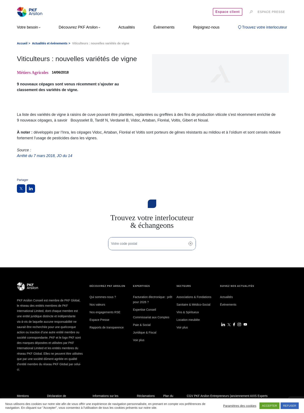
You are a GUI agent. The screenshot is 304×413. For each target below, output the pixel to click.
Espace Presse (99, 319)
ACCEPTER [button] (269, 405)
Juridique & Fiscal (144, 332)
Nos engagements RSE (105, 312)
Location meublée (188, 319)
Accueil (22, 43)
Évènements (228, 304)
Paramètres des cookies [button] (239, 406)
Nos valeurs (97, 304)
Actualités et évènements (49, 43)
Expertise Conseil (144, 309)
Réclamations (146, 396)
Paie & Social (142, 325)
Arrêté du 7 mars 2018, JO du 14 (44, 156)
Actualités (226, 297)
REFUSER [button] (289, 405)
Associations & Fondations (193, 297)
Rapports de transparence (107, 327)
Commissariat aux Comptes (151, 317)
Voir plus (138, 340)
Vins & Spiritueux (187, 312)
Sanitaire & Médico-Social (193, 304)
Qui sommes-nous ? (103, 297)
